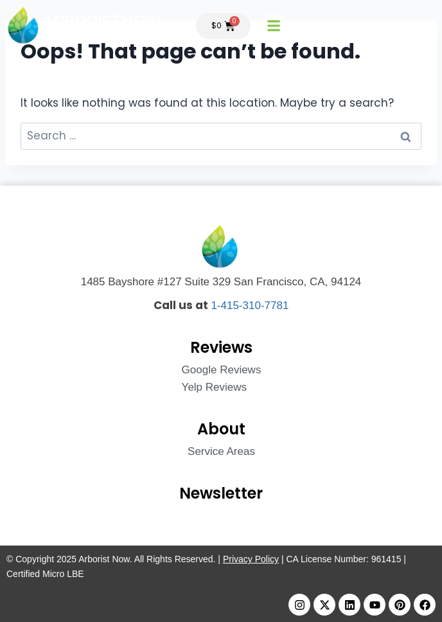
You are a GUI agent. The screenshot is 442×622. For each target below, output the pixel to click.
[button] (274, 26)
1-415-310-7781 (249, 305)
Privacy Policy (251, 559)
